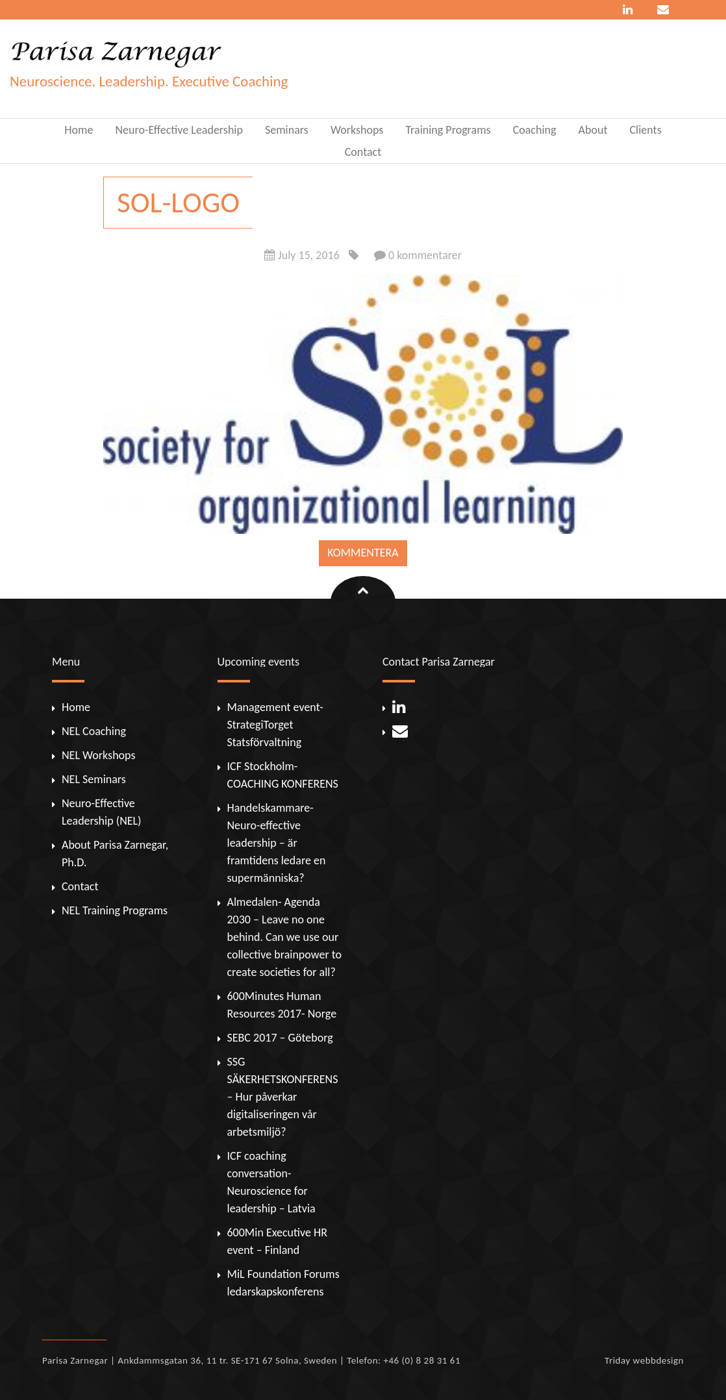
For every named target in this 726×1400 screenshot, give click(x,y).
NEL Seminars (94, 779)
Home (78, 130)
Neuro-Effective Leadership (179, 130)
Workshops (357, 130)
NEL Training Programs (115, 910)
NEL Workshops (98, 755)
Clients (646, 130)
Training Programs (447, 130)
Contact (363, 152)
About (593, 130)
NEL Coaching (94, 731)
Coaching (535, 130)
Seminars (286, 130)
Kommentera (362, 552)
